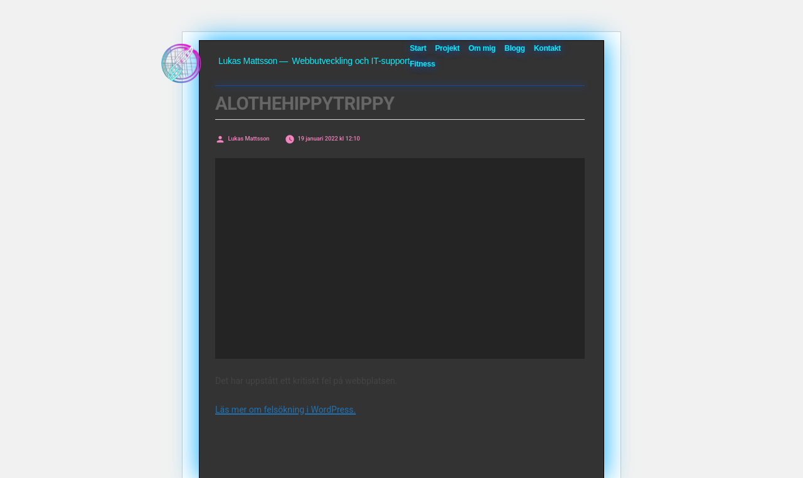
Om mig (482, 48)
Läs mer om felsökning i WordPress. (285, 410)
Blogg (514, 48)
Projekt (447, 48)
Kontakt (547, 48)
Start (418, 48)
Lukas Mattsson (247, 61)
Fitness (422, 64)
